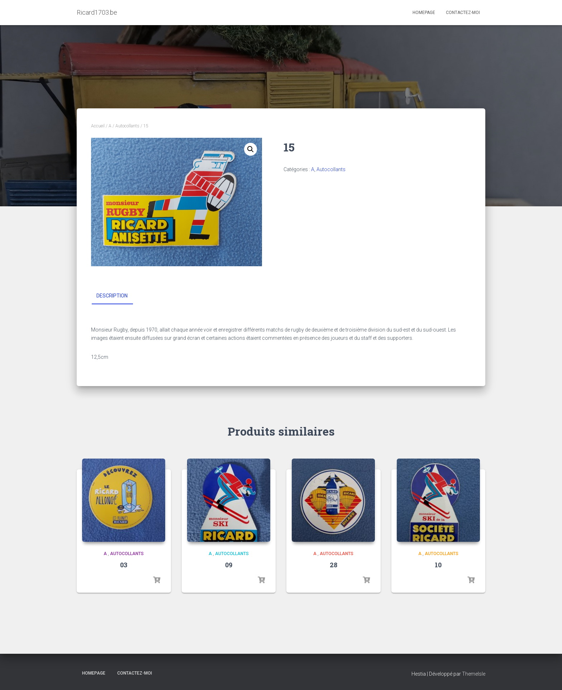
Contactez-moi (463, 12)
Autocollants (127, 125)
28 (333, 564)
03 (123, 564)
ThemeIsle (473, 674)
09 (228, 564)
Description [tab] (112, 296)
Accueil (98, 125)
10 (438, 564)
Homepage (424, 12)
